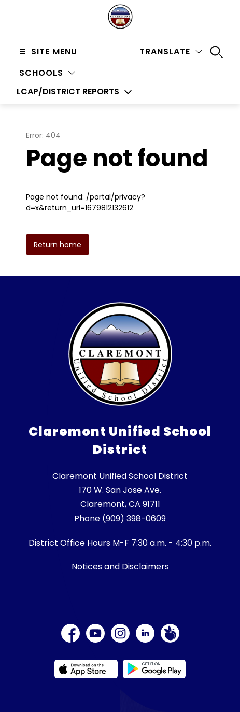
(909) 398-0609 (134, 518)
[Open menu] (47, 51)
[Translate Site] (171, 51)
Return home (57, 244)
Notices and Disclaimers (120, 567)
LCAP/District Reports (68, 92)
